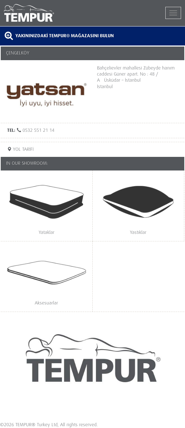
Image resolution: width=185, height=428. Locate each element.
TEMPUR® (48, 13)
